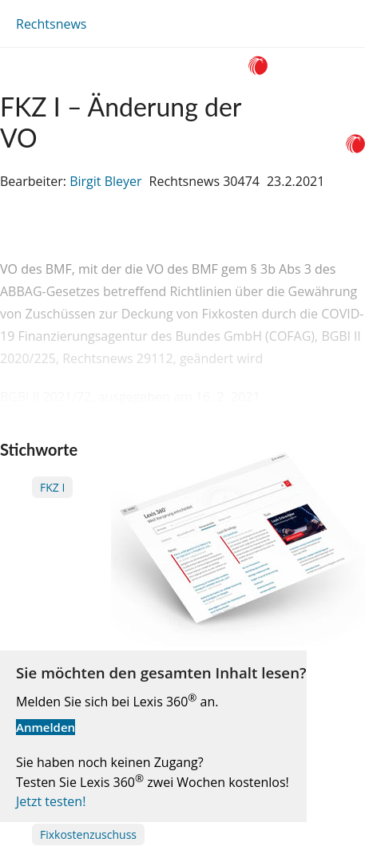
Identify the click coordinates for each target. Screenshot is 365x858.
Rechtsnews (51, 24)
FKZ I (52, 487)
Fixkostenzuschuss (88, 834)
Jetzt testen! (50, 801)
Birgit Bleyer (105, 181)
